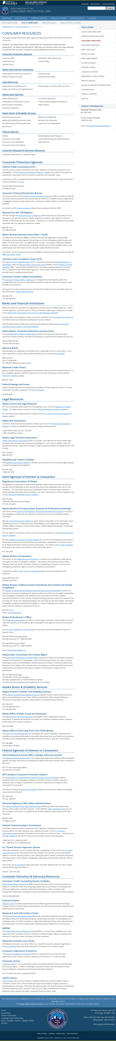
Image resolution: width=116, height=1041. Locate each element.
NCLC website (11, 946)
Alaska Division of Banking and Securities (21, 334)
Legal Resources (10, 82)
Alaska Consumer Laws (91, 32)
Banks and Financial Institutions (17, 69)
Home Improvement (89, 58)
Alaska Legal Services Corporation (15, 441)
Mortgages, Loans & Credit (92, 76)
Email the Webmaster (73, 1038)
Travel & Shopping (89, 94)
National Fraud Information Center (19, 916)
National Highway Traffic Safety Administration (23, 806)
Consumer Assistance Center (13, 376)
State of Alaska (10, 3)
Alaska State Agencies (12, 94)
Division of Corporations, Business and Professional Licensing (40, 511)
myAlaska (85, 4)
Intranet (4, 1023)
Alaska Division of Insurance (27, 559)
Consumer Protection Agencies (17, 54)
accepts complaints (66, 545)
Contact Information (8, 1015)
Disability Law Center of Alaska (17, 463)
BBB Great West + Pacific (11, 254)
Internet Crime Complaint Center (18, 262)
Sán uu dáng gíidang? (36, 1)
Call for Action (7, 981)
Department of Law (8, 27)
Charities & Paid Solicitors (92, 36)
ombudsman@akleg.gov (16, 650)
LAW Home (6, 18)
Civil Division (21, 18)
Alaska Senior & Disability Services (19, 113)
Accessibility (5, 1013)
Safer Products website (25, 292)
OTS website (39, 390)
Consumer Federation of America (18, 954)
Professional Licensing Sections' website (24, 540)
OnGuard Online (8, 904)
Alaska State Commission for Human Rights (22, 658)
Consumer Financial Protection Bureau (37, 196)
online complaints (24, 208)
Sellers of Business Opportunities (96, 85)
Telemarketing (87, 89)
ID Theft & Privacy (88, 63)
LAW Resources (77, 18)
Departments (95, 4)
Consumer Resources (90, 45)
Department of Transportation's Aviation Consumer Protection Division (32, 777)
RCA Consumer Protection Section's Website (21, 494)
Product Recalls (88, 81)
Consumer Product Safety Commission (20, 280)
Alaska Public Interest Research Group (20, 931)
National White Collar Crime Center (32, 265)
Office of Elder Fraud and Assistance (19, 717)
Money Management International (15, 884)
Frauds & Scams (58, 18)
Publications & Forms (70, 23)
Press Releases (49, 23)
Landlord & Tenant (89, 72)
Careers (92, 18)
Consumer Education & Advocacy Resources (23, 150)
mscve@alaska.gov (14, 613)
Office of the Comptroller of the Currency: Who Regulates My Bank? (32, 313)
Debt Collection (88, 50)
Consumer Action (8, 964)
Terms (3, 1010)
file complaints (11, 836)
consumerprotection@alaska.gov (98, 126)
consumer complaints (29, 789)
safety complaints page (56, 809)
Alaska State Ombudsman (15, 620)
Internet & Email (88, 67)
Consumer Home (10, 23)
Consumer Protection (22, 27)
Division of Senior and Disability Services (23, 695)
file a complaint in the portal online (22, 629)
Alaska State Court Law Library (49, 409)
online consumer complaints (29, 571)
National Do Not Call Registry (30, 215)
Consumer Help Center (62, 317)
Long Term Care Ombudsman (17, 734)
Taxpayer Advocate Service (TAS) (18, 758)
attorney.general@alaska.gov (104, 1024)
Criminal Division (39, 18)
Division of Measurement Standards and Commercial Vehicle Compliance (33, 591)
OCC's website (59, 353)
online (21, 182)
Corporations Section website (20, 521)
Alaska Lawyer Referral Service (31, 1004)
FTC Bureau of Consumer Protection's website (33, 172)
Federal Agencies (10, 131)
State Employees (108, 4)
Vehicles (84, 98)
